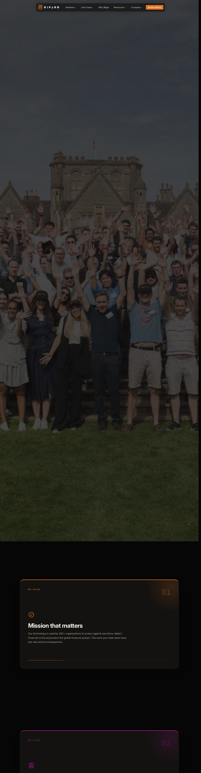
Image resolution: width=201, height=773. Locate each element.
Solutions (70, 7)
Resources (120, 7)
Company (137, 7)
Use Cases (87, 7)
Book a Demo (154, 7)
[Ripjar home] (48, 7)
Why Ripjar (104, 7)
